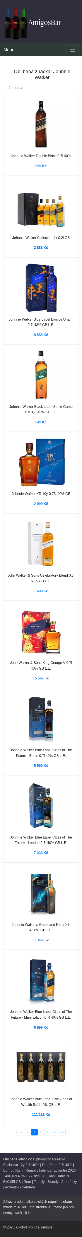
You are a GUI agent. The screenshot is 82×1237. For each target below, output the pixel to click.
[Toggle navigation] (72, 49)
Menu (8, 49)
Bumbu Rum (13, 1170)
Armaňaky (69, 1182)
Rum (27, 1182)
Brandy (53, 1182)
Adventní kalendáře (20, 1187)
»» (61, 1132)
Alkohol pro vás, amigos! (34, 1227)
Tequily (39, 1182)
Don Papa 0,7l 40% (57, 1165)
